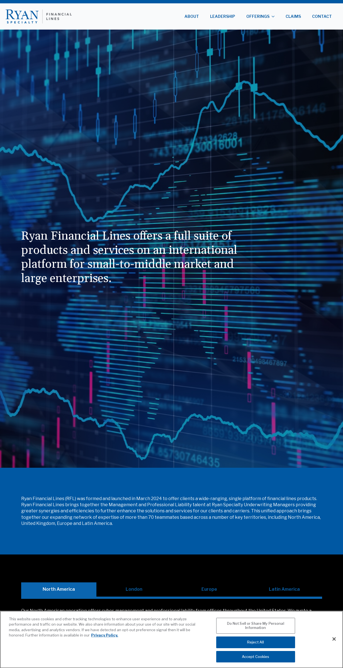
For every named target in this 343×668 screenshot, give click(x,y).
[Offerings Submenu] (274, 16)
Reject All (255, 650)
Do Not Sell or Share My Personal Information (255, 633)
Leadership (222, 16)
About (191, 16)
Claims (293, 16)
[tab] (58, 589)
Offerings (257, 16)
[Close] (334, 646)
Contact (322, 16)
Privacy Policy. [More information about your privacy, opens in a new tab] (104, 643)
